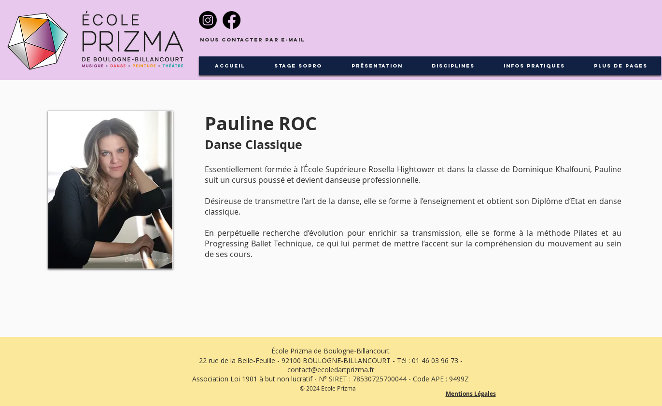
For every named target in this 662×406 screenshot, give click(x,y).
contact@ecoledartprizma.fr (330, 369)
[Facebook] (231, 20)
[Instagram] (208, 20)
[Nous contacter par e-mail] (252, 40)
